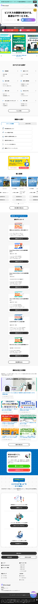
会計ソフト (4, 94)
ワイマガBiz (4, 575)
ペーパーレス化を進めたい (9, 144)
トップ (3, 563)
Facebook (21, 575)
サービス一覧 (22, 563)
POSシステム (5, 84)
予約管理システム (23, 85)
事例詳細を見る (19, 199)
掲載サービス (5, 103)
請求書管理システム (6, 95)
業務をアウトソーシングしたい (10, 148)
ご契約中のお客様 (30, 557)
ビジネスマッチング (24, 95)
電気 (3, 75)
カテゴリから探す (23, 571)
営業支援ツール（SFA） (24, 84)
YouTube (21, 579)
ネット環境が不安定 (7, 132)
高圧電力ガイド (25, 595)
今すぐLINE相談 (22, 466)
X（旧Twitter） (23, 577)
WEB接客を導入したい (8, 128)
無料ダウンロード (21, 238)
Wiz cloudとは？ (5, 565)
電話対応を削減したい (8, 140)
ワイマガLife (4, 577)
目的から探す (22, 569)
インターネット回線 (24, 74)
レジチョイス (18, 595)
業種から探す (22, 566)
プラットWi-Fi (12, 595)
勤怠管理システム (23, 105)
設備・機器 (4, 74)
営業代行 (22, 94)
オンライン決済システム (6, 85)
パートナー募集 (5, 567)
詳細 (35, 1)
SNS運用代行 (4, 105)
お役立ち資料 (12, 557)
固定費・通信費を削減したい (9, 136)
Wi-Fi (21, 75)
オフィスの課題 (10, 123)
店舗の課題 (28, 123)
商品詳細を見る (19, 196)
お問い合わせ (26, 553)
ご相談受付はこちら (22, 470)
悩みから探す (22, 564)
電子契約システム (23, 103)
